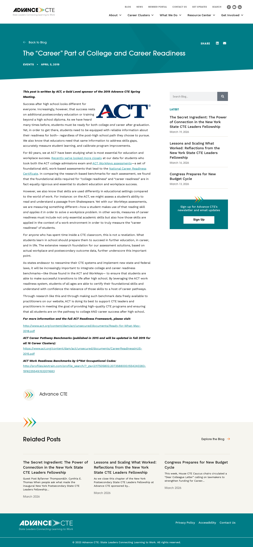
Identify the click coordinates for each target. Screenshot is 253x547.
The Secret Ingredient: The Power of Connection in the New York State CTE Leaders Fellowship (198, 122)
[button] (217, 7)
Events (28, 64)
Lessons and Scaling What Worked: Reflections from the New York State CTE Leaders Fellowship (125, 467)
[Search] (222, 96)
